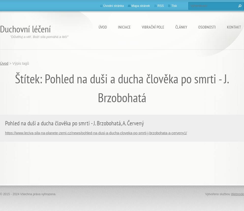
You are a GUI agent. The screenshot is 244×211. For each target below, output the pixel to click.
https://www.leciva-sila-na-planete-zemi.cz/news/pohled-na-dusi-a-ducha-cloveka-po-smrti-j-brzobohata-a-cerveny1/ (96, 133)
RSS (161, 6)
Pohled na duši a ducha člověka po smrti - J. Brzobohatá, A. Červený (74, 123)
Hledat (239, 6)
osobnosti (207, 27)
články (181, 27)
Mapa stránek (140, 6)
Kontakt (234, 27)
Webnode (237, 194)
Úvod (103, 27)
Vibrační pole (153, 27)
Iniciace (124, 27)
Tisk (174, 6)
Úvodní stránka (113, 6)
